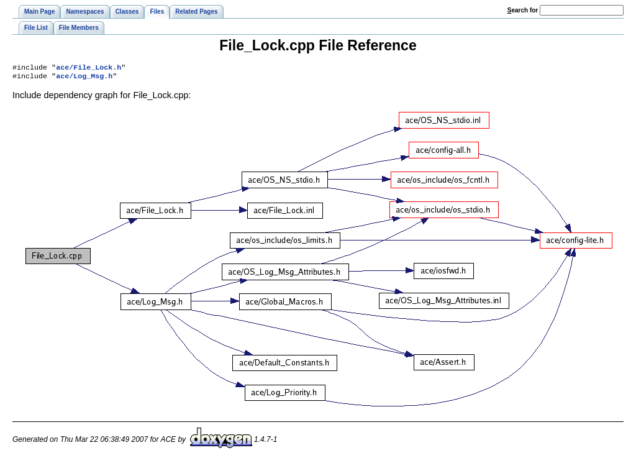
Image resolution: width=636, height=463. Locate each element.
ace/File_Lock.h (88, 68)
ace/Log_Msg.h (84, 78)
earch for (523, 10)
